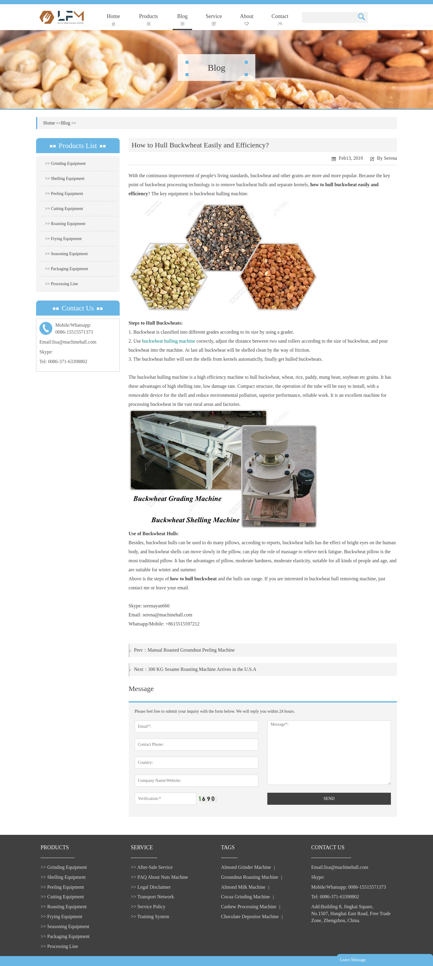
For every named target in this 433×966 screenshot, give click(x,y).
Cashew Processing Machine (248, 906)
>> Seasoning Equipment (66, 254)
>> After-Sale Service (152, 867)
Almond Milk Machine (243, 887)
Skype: (46, 351)
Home (113, 19)
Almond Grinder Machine (246, 867)
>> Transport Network (152, 896)
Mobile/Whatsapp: (77, 329)
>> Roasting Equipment (65, 223)
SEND (329, 798)
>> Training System (150, 916)
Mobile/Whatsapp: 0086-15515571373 (348, 887)
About (246, 19)
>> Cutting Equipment (64, 208)
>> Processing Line (61, 284)
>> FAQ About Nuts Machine (159, 877)
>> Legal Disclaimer (151, 887)
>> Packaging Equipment (66, 269)
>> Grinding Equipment (65, 163)
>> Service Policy (148, 906)
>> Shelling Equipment (64, 178)
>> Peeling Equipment (64, 193)
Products (148, 19)
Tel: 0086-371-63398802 (63, 361)
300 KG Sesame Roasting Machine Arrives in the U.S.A (202, 669)
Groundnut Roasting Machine (249, 877)
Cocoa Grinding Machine (245, 896)
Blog (182, 19)
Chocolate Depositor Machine (250, 916)
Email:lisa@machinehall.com (67, 341)
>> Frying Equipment (63, 238)
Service (214, 19)
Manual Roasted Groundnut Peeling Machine (191, 650)
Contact (280, 19)
